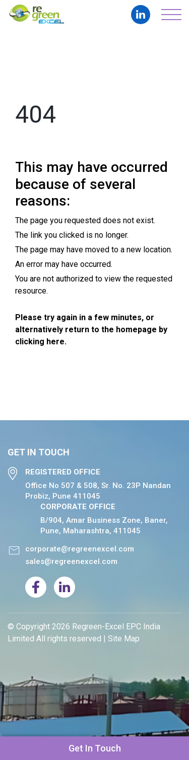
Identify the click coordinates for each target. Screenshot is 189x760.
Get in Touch (39, 452)
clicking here (40, 341)
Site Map (124, 638)
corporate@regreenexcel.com (79, 548)
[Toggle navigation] (171, 15)
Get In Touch (95, 748)
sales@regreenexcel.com (71, 561)
